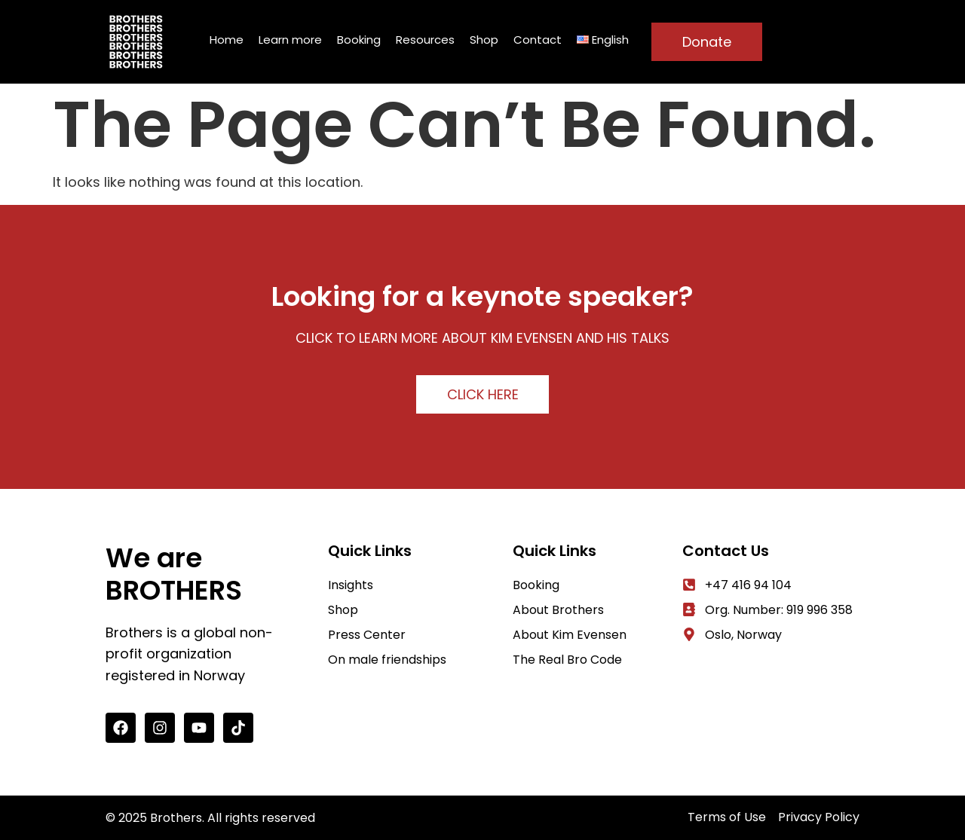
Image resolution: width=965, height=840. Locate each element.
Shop (484, 39)
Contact (537, 39)
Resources (425, 39)
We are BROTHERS (174, 574)
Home (227, 39)
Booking (359, 39)
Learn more (290, 39)
